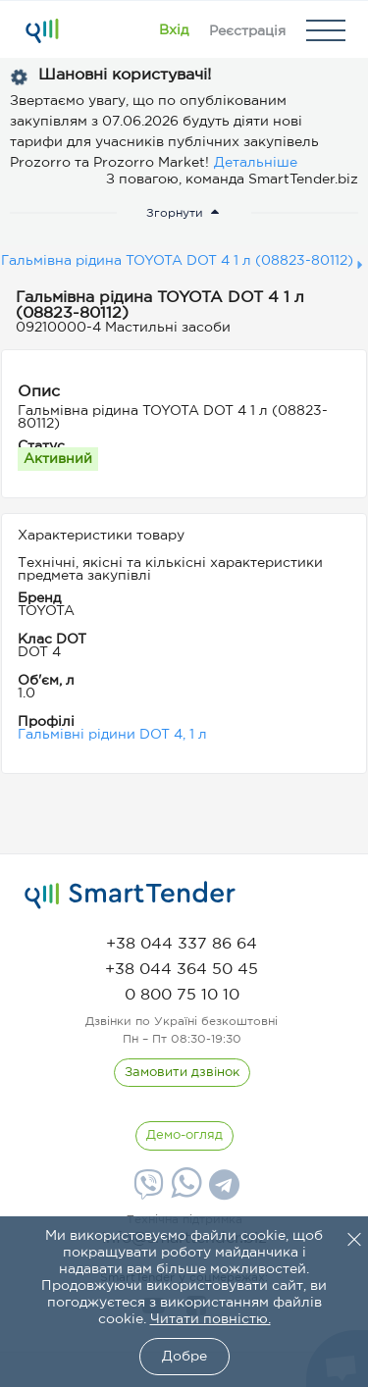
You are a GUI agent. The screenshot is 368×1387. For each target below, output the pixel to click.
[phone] (181, 944)
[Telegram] (221, 1192)
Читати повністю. (210, 1319)
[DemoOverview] (184, 1136)
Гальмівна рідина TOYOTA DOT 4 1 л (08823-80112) (177, 261)
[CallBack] (182, 1073)
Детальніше (255, 163)
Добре (184, 1356)
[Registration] (247, 30)
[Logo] (42, 30)
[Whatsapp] (184, 1194)
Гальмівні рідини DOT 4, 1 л (112, 735)
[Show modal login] (173, 30)
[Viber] (146, 1192)
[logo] (130, 895)
